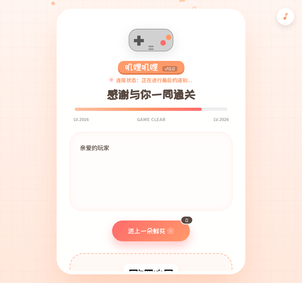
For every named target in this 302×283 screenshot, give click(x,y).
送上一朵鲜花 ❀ (159, 227)
